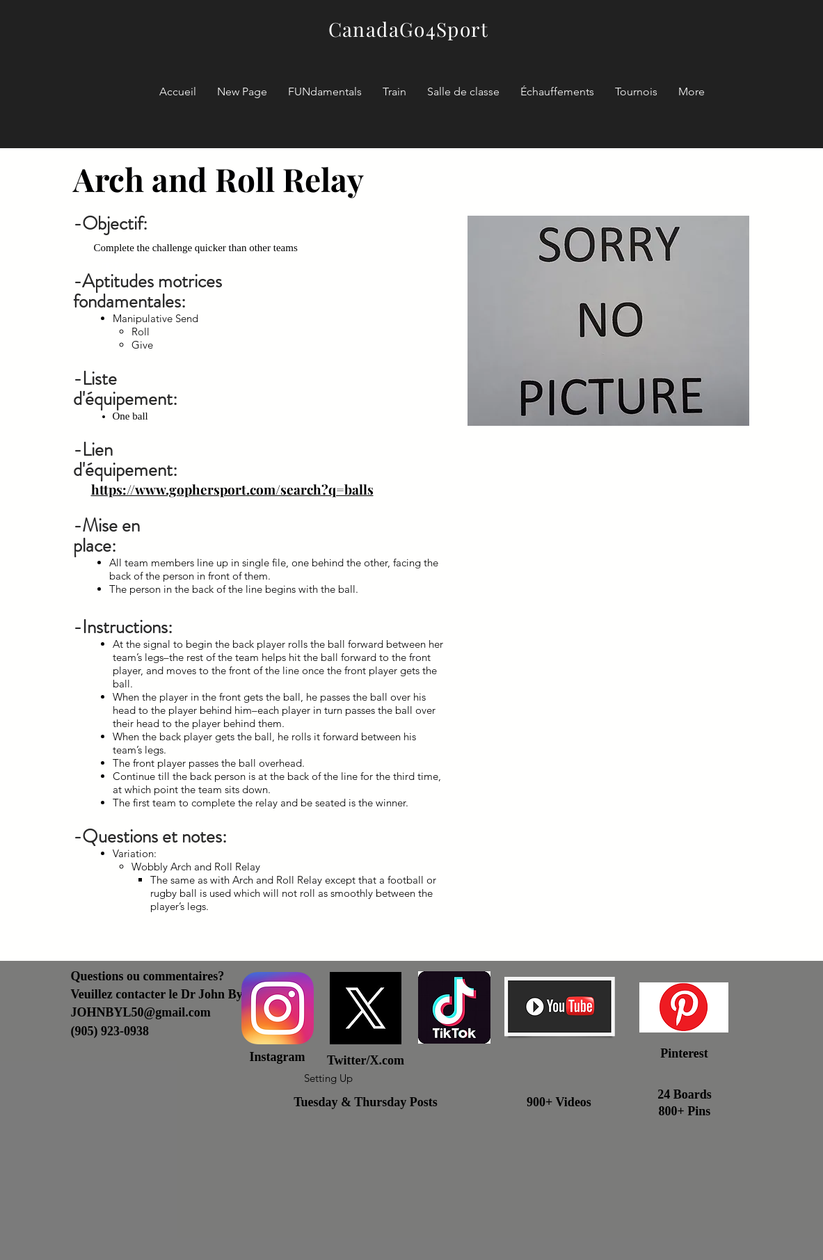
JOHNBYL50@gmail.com (141, 1012)
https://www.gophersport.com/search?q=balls (232, 489)
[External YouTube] (608, 677)
